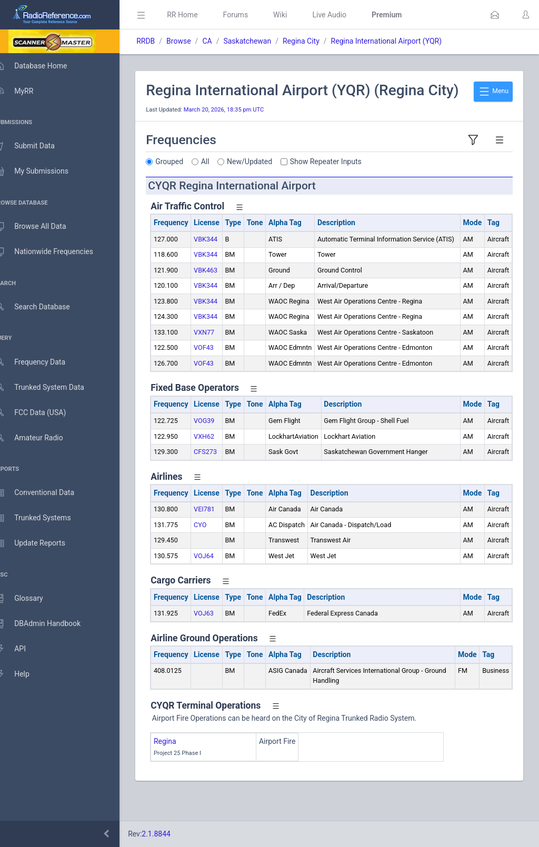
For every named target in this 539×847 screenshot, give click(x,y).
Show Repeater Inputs (341, 179)
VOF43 (219, 375)
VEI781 (219, 537)
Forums (250, 15)
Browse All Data (40, 226)
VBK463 (221, 297)
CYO (215, 552)
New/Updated (264, 179)
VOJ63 (219, 641)
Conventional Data (44, 493)
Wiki (295, 15)
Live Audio (344, 15)
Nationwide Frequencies (54, 252)
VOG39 (219, 448)
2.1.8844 (171, 834)
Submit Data (35, 146)
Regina (180, 769)
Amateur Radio (39, 437)
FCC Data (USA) (40, 412)
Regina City (316, 41)
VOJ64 (219, 583)
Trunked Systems (43, 518)
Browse (194, 41)
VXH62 (219, 464)
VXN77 (219, 360)
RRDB (161, 41)
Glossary (29, 598)
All (220, 179)
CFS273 (220, 479)
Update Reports (40, 543)
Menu (493, 91)
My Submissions (42, 171)
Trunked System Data (49, 387)
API (20, 649)
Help (22, 674)
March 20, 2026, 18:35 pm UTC (239, 127)
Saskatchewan (262, 41)
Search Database (42, 306)
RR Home (197, 15)
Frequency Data (40, 362)
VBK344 (221, 256)
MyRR (24, 91)
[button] (494, 15)
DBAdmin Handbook (48, 624)
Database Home (41, 65)
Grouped (184, 179)
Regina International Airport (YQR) (401, 41)
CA (222, 41)
